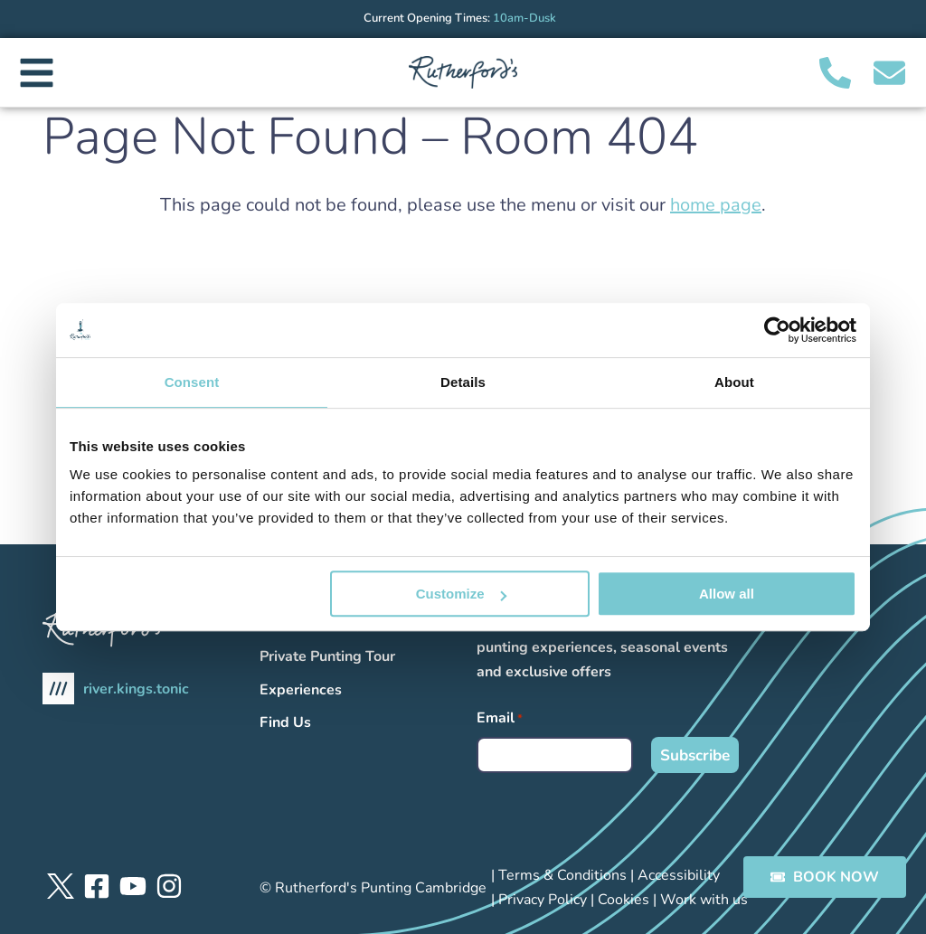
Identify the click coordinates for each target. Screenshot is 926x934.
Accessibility (679, 875)
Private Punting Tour (327, 656)
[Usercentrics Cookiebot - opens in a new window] (777, 330)
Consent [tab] (192, 382)
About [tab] (734, 382)
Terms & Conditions (562, 875)
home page (715, 205)
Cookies (623, 900)
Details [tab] (463, 382)
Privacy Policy (542, 900)
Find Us (285, 722)
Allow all (726, 593)
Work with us (704, 900)
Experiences (301, 690)
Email (500, 718)
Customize (461, 593)
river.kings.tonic (116, 688)
